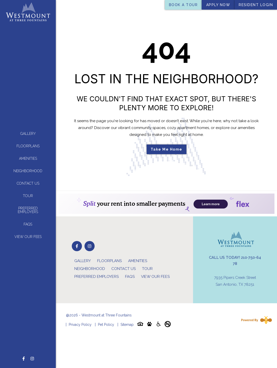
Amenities (28, 158)
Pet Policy (106, 325)
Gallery (28, 133)
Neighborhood (27, 171)
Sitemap (127, 325)
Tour (28, 196)
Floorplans (28, 146)
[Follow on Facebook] (24, 359)
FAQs (28, 224)
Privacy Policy (80, 325)
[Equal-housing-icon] (140, 325)
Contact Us (28, 183)
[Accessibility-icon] (158, 325)
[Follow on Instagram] (32, 359)
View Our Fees (28, 236)
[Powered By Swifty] (255, 320)
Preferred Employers (28, 210)
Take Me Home (166, 149)
